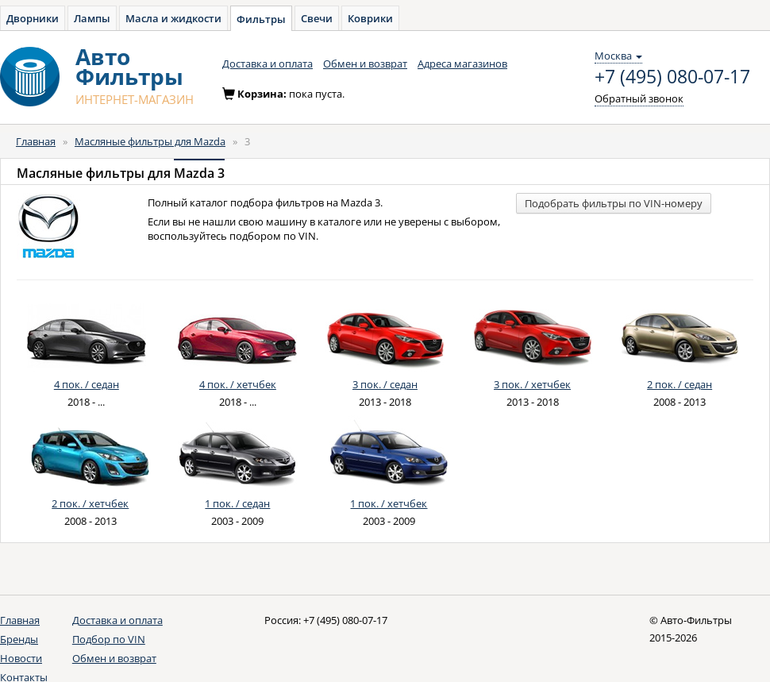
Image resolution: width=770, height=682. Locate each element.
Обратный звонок (639, 98)
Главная (36, 141)
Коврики (370, 18)
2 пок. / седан (679, 384)
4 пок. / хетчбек (237, 384)
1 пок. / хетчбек (388, 503)
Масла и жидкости (173, 18)
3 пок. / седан (385, 384)
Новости (21, 658)
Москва (618, 55)
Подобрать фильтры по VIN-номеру (614, 203)
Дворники (32, 18)
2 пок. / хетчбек (90, 503)
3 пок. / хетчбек (532, 384)
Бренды (19, 639)
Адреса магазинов (462, 63)
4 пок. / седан (86, 384)
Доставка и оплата (267, 63)
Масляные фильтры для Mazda (150, 141)
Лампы (92, 18)
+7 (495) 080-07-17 (672, 77)
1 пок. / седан (237, 503)
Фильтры (261, 19)
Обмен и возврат (365, 63)
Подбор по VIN (108, 639)
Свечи (317, 18)
